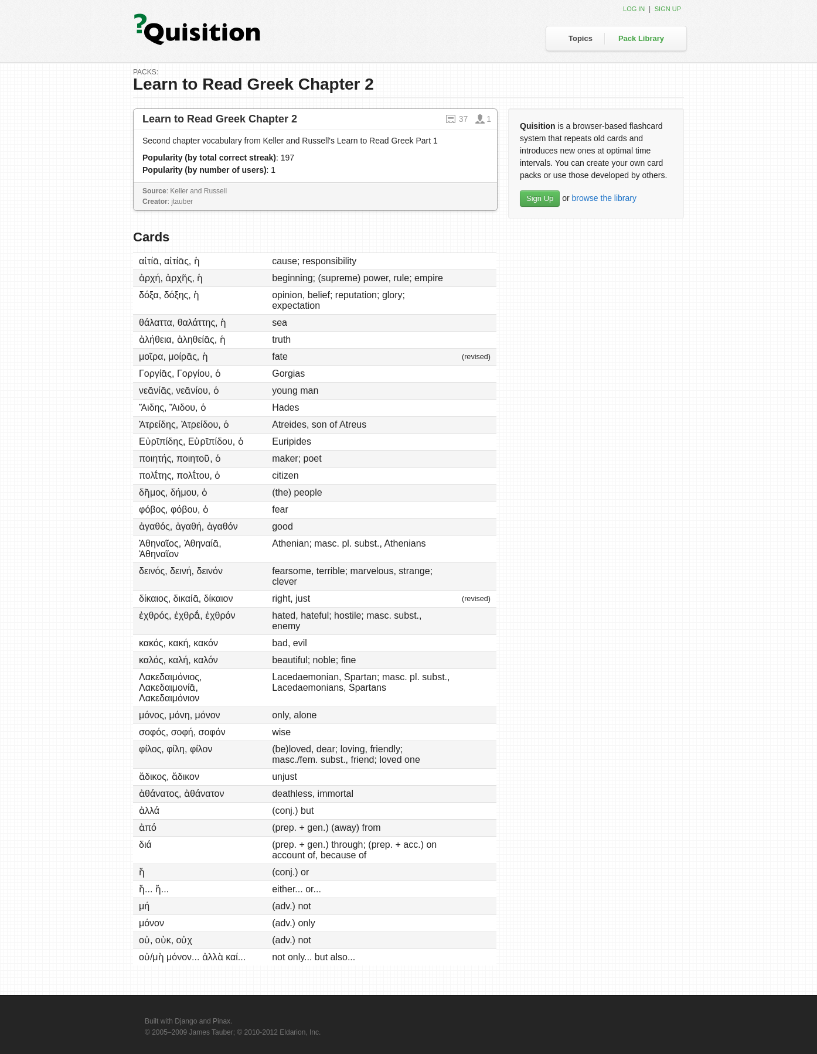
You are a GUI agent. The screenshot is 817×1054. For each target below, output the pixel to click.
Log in (634, 8)
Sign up (668, 8)
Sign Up (539, 198)
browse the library (603, 198)
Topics (581, 38)
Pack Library (641, 38)
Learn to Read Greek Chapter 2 (219, 119)
